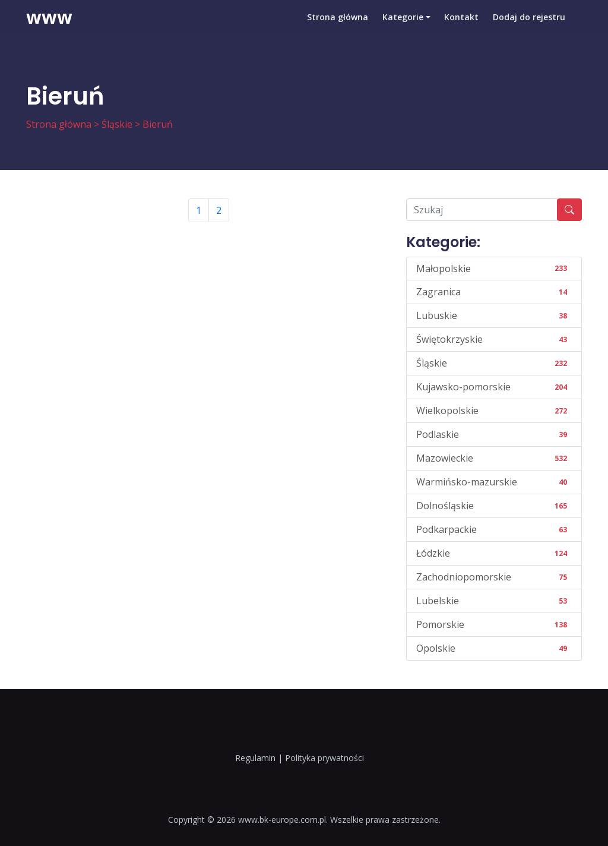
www (49, 27)
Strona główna (337, 26)
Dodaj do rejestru (529, 26)
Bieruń (157, 124)
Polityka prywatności (324, 757)
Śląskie (117, 124)
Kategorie (402, 26)
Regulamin (255, 757)
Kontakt (461, 26)
